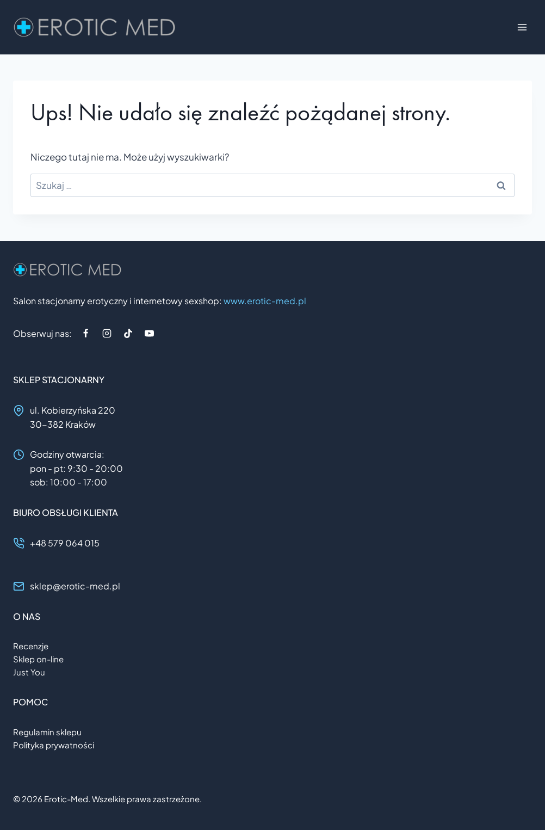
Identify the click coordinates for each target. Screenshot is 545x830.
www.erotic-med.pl (265, 300)
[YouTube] (149, 333)
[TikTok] (128, 333)
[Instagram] (106, 333)
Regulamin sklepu (47, 732)
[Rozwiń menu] (522, 27)
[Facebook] (85, 333)
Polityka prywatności (53, 745)
